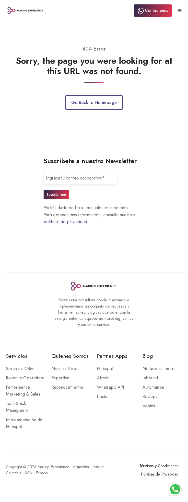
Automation (153, 387)
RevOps (149, 396)
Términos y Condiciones (158, 466)
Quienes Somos (70, 356)
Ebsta (102, 396)
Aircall (103, 378)
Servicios (16, 356)
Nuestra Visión (65, 368)
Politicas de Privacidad (159, 474)
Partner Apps (112, 356)
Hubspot (105, 368)
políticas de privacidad (65, 222)
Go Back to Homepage (94, 102)
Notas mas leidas (158, 368)
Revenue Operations (25, 378)
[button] (179, 10)
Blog (147, 356)
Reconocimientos (67, 387)
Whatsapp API (110, 387)
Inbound (150, 378)
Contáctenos (153, 10)
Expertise (60, 378)
